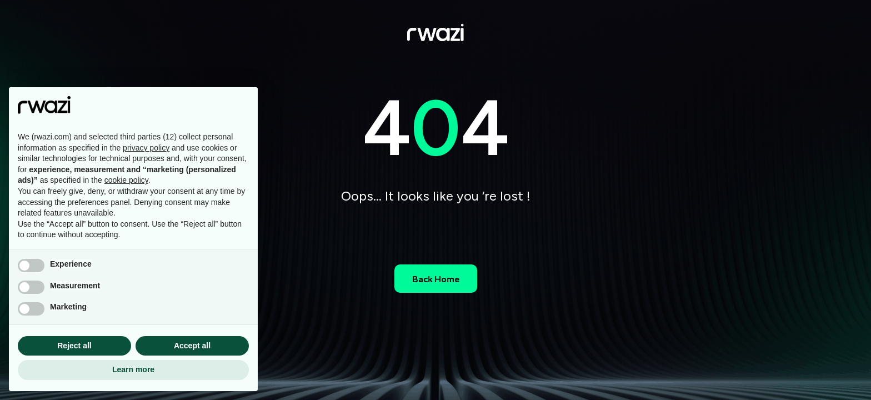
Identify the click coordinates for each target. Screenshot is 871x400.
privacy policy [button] (146, 147)
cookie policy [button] (126, 180)
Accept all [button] (192, 345)
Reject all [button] (74, 345)
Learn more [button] (133, 369)
